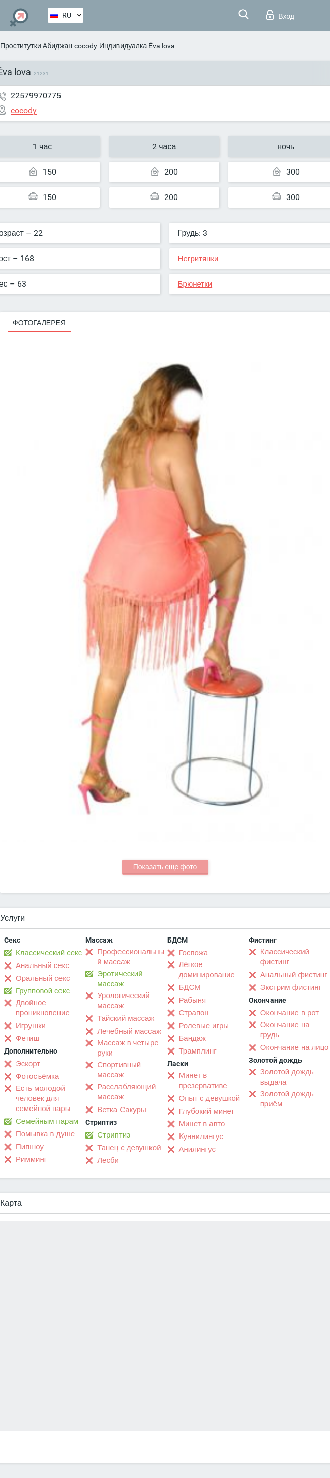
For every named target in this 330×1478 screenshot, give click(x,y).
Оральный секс (43, 978)
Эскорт (28, 1063)
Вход (280, 14)
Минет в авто (202, 1123)
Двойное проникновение (43, 1007)
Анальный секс (42, 965)
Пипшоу (30, 1146)
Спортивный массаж (119, 1069)
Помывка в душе (45, 1134)
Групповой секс (43, 991)
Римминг (31, 1159)
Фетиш (28, 1038)
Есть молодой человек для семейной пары (43, 1098)
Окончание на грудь (285, 1029)
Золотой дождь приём (287, 1098)
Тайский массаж (125, 1018)
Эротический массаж (119, 978)
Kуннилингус (201, 1136)
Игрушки (31, 1025)
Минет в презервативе (203, 1080)
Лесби (108, 1160)
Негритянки (198, 258)
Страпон (194, 1012)
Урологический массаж (123, 1000)
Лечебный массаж (129, 1031)
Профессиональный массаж (130, 957)
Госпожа (193, 952)
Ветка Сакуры (121, 1109)
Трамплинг (198, 1051)
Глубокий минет (207, 1111)
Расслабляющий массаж (126, 1091)
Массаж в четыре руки (127, 1048)
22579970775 (36, 95)
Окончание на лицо (294, 1047)
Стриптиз (113, 1135)
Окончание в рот (289, 1012)
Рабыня (192, 1000)
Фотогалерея (39, 323)
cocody (85, 46)
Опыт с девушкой (210, 1098)
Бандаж (192, 1038)
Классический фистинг (284, 957)
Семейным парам (47, 1121)
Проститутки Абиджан (36, 46)
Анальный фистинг (293, 974)
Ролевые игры (204, 1025)
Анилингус (197, 1149)
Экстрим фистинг (290, 987)
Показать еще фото (165, 867)
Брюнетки (195, 284)
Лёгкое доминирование (207, 969)
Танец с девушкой (129, 1147)
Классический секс (49, 952)
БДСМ (190, 987)
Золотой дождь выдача (287, 1077)
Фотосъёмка (37, 1076)
